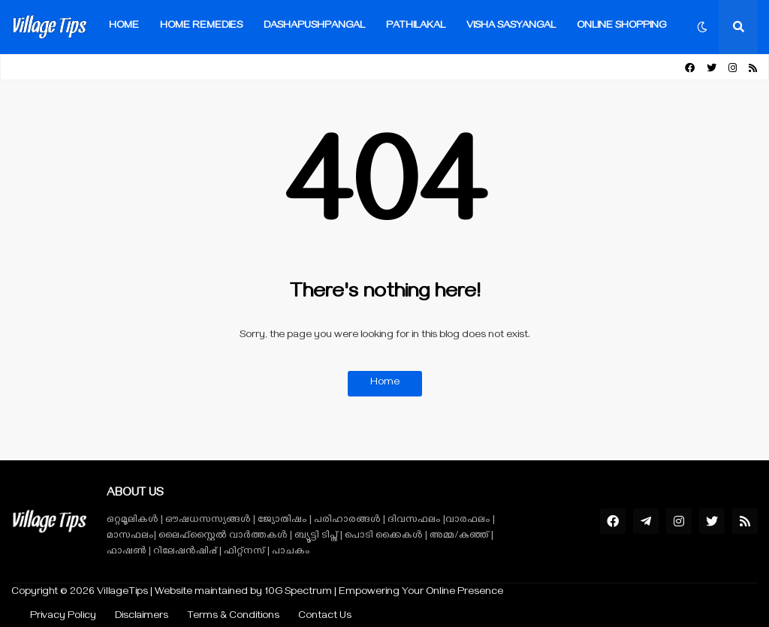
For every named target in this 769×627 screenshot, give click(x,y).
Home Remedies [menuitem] (201, 26)
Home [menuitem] (124, 26)
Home (385, 383)
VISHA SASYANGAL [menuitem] (511, 26)
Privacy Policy (63, 616)
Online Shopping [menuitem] (621, 26)
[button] (702, 27)
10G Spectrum (298, 592)
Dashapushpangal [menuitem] (314, 26)
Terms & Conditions (233, 616)
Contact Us (324, 616)
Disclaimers (141, 616)
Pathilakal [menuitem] (415, 26)
